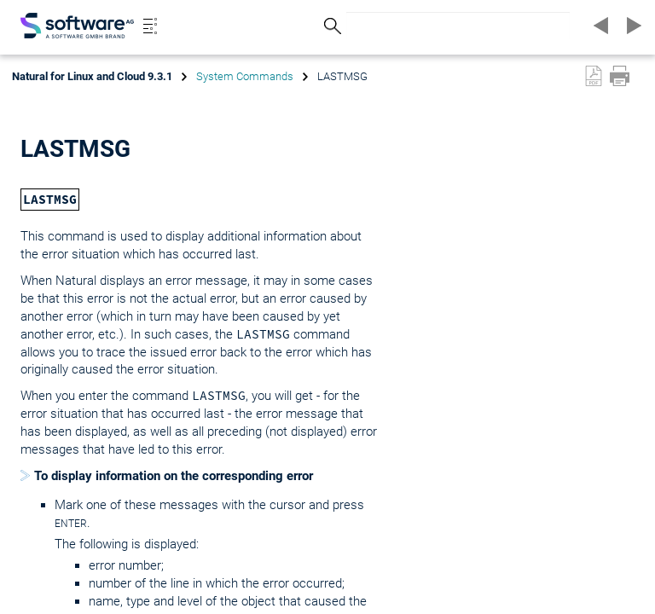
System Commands (244, 76)
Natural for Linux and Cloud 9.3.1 (92, 76)
